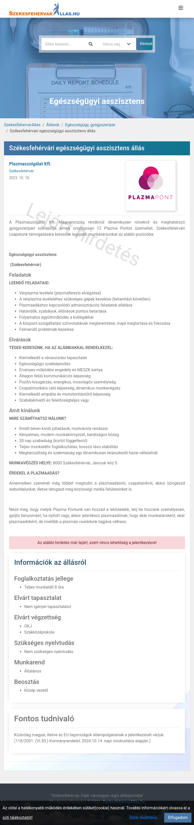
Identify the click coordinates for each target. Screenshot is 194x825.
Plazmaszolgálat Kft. (30, 163)
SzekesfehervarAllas (22, 124)
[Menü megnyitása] (180, 7)
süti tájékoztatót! (18, 817)
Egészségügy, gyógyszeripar (90, 124)
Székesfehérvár (21, 171)
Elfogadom (178, 817)
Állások (52, 124)
